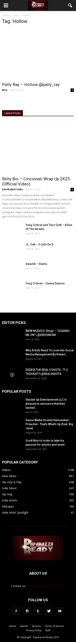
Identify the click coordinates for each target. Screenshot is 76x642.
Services (36, 626)
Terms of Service (54, 626)
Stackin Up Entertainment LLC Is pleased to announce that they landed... (46, 403)
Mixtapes (8, 506)
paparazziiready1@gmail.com (46, 586)
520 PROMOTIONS (12, 189)
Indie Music (9, 488)
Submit (24, 626)
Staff (47, 630)
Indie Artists (9, 500)
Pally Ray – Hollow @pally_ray (31, 84)
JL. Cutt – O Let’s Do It (39, 244)
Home (5, 15)
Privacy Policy (33, 630)
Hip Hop (7, 494)
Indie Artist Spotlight (15, 512)
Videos (6, 470)
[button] (70, 5)
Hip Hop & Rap (11, 482)
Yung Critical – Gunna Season (45, 283)
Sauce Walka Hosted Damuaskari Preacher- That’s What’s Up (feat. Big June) (49, 424)
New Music (9, 476)
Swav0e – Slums (36, 264)
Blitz (4, 89)
